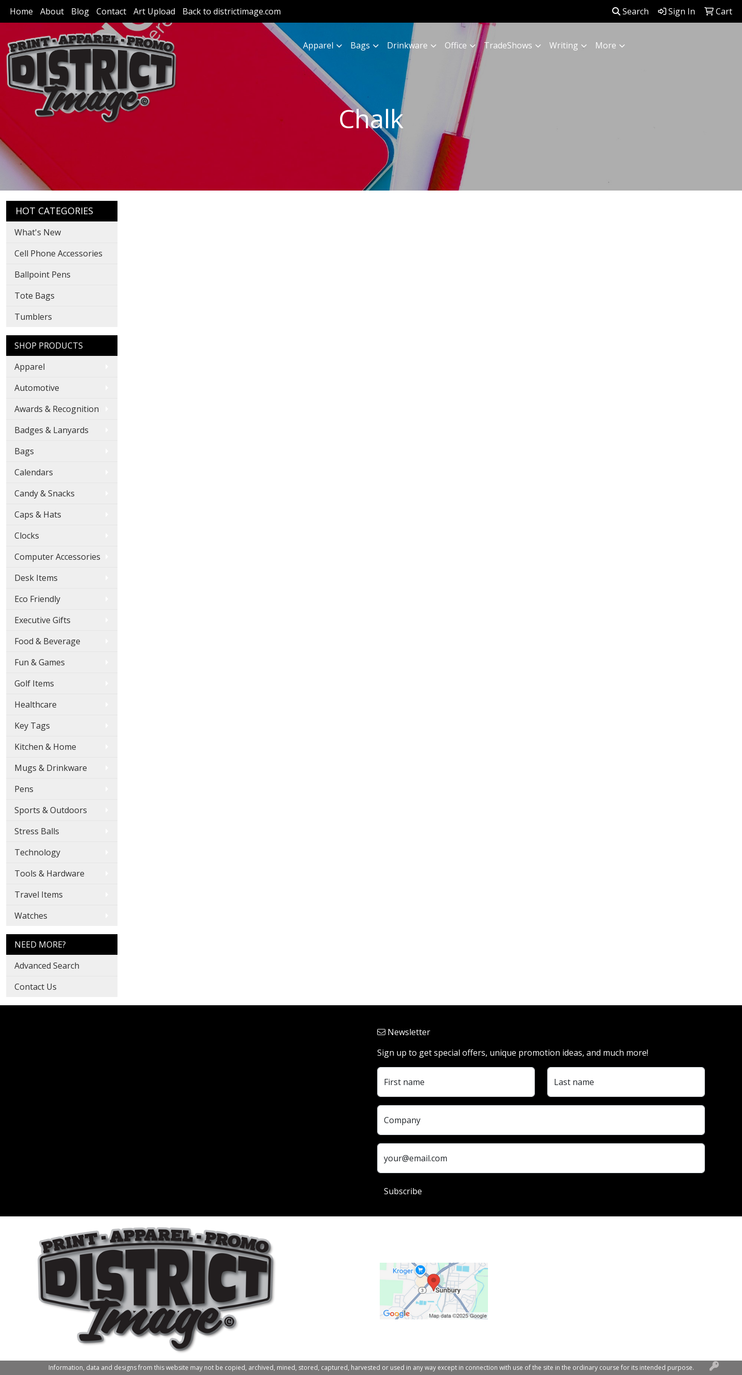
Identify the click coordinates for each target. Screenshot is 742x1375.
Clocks (26, 535)
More (605, 45)
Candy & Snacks (44, 493)
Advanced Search (46, 965)
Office (456, 45)
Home (21, 11)
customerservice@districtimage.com (570, 1302)
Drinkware (407, 45)
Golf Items (34, 683)
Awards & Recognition (56, 409)
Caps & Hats (37, 514)
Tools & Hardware (49, 873)
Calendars (33, 472)
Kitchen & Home (45, 746)
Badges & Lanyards (51, 430)
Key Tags (32, 725)
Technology (37, 852)
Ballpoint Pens (42, 274)
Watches (30, 915)
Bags (360, 45)
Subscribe (403, 1191)
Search (630, 11)
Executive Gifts (42, 620)
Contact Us (35, 986)
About (52, 11)
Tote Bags (34, 295)
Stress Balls (36, 831)
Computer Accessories (57, 556)
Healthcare (35, 704)
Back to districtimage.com (231, 11)
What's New (37, 232)
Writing (563, 45)
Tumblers (33, 316)
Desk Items (36, 577)
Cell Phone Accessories (58, 253)
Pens (23, 789)
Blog (80, 11)
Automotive (36, 387)
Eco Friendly (37, 599)
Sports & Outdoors (50, 810)
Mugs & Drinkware (50, 768)
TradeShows (508, 45)
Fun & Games (39, 662)
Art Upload (154, 11)
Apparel (318, 45)
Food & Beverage (47, 641)
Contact (111, 11)
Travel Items (38, 894)
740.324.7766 (525, 1289)
